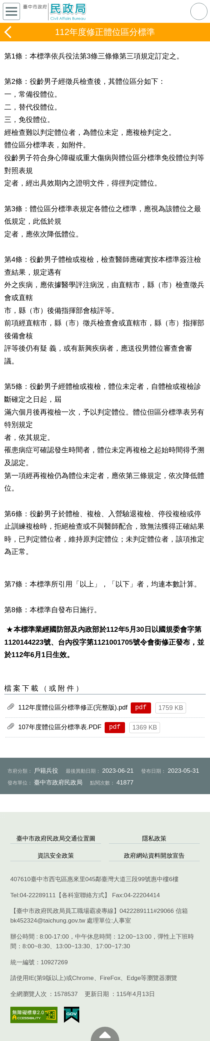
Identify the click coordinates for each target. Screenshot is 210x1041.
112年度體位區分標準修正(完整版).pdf (73, 707)
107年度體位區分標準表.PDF (59, 727)
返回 (8, 32)
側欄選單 (11, 11)
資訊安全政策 (56, 855)
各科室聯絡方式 (83, 895)
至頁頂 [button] (105, 1034)
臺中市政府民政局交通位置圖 (55, 838)
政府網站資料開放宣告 (154, 855)
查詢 (199, 11)
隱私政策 (154, 838)
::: (2, 815)
